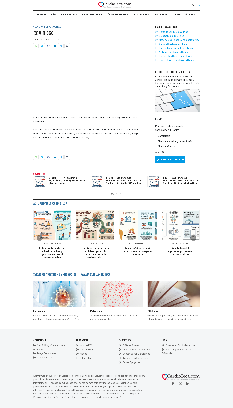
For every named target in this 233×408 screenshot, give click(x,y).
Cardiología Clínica (52, 244)
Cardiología (164, 135)
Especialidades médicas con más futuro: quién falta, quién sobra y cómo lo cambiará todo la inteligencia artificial (95, 254)
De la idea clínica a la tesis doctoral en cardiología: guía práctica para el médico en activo (52, 252)
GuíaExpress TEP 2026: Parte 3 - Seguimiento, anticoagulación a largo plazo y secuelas (67, 180)
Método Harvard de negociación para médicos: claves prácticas (180, 251)
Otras (161, 151)
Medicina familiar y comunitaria (175, 141)
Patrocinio (96, 311)
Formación (39, 311)
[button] (92, 16)
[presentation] (40, 238)
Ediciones (152, 311)
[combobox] (193, 5)
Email (158, 118)
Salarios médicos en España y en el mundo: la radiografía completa (138, 251)
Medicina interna (167, 146)
